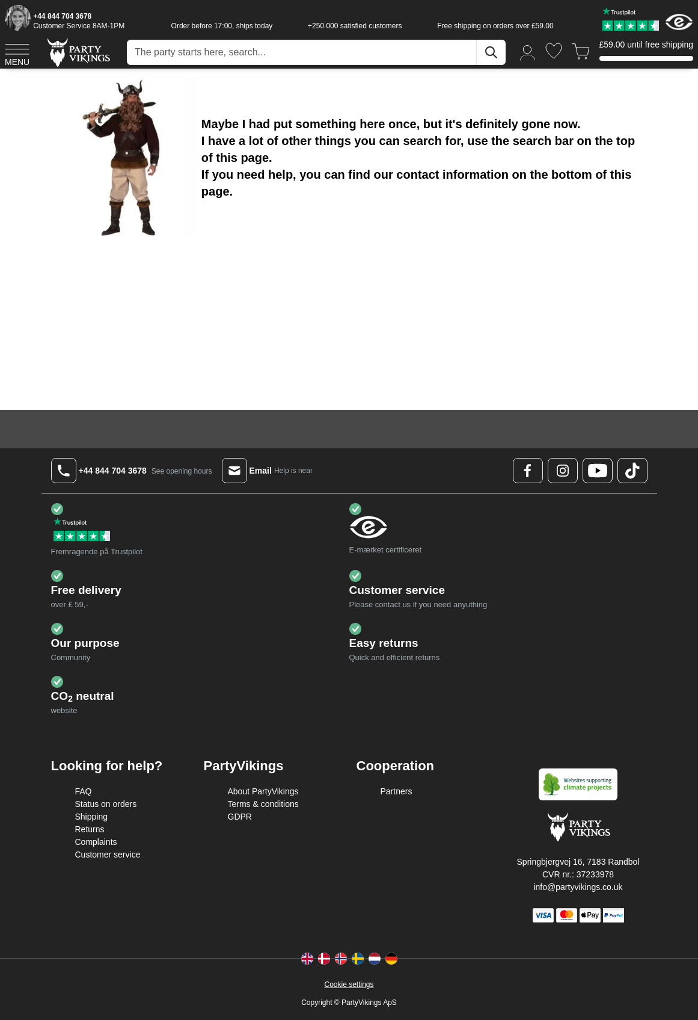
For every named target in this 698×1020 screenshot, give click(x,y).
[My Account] (528, 52)
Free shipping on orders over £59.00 (495, 26)
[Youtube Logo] (598, 470)
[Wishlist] (553, 51)
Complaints (96, 842)
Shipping (91, 816)
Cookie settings (348, 984)
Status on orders (106, 804)
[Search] (491, 52)
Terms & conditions (263, 804)
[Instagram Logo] (563, 470)
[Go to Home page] (77, 52)
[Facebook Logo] (528, 470)
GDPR (240, 816)
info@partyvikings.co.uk (577, 887)
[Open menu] (17, 53)
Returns (90, 829)
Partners (396, 791)
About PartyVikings (263, 791)
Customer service (108, 854)
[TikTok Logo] (632, 470)
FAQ (83, 791)
